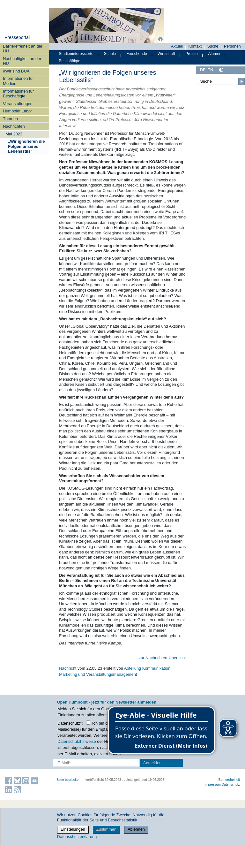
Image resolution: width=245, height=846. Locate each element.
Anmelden (152, 762)
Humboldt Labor (17, 111)
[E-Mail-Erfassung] (96, 762)
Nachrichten (14, 126)
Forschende (136, 53)
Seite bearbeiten (68, 779)
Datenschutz (231, 784)
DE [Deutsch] (202, 69)
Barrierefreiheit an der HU (22, 48)
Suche (213, 46)
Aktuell (177, 46)
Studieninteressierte (76, 53)
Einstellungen (73, 829)
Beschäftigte (69, 61)
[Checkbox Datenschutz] (88, 722)
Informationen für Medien (18, 81)
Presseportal (17, 37)
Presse (191, 53)
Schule (110, 53)
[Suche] (220, 81)
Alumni (214, 53)
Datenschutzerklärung (77, 836)
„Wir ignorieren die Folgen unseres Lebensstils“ (26, 146)
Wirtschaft (166, 53)
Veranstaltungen (18, 103)
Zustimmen (106, 829)
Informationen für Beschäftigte (18, 93)
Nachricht (68, 668)
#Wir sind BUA (16, 71)
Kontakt (195, 46)
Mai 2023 (13, 134)
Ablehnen (136, 829)
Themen (10, 118)
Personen (232, 46)
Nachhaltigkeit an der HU (22, 61)
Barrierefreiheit (229, 779)
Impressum (212, 784)
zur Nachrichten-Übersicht (162, 657)
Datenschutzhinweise (76, 741)
